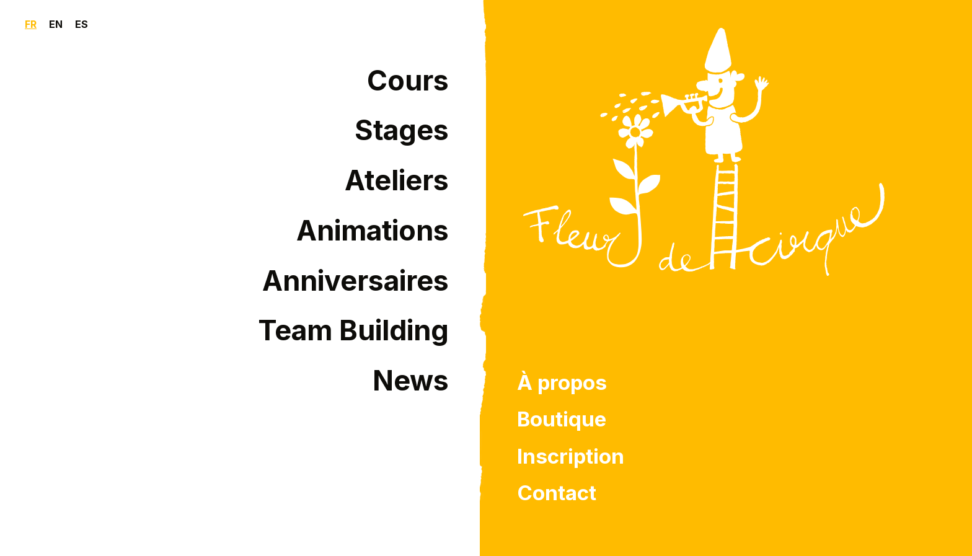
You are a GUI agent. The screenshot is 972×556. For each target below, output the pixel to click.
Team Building (353, 330)
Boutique (561, 419)
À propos (562, 382)
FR (31, 24)
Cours (408, 80)
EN (56, 24)
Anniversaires (355, 281)
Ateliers (397, 180)
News (411, 380)
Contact (556, 492)
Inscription (570, 456)
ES (81, 24)
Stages (402, 130)
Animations (372, 230)
